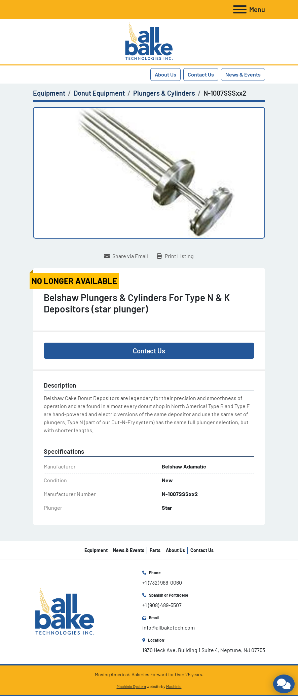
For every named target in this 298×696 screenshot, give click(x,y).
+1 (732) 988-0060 (162, 582)
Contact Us (201, 74)
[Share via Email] (126, 256)
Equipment (96, 550)
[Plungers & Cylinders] (164, 93)
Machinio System (131, 686)
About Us (165, 74)
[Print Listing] (175, 256)
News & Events (243, 74)
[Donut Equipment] (99, 93)
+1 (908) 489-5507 (162, 605)
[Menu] (240, 9)
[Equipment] (49, 93)
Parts (155, 550)
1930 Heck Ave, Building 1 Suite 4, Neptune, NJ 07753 (203, 650)
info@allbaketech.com (168, 627)
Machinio (174, 686)
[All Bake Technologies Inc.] (65, 611)
